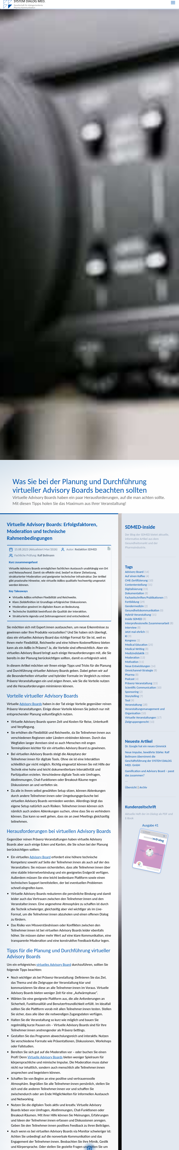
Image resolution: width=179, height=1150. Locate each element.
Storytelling (132, 696)
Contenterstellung (136, 585)
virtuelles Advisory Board (53, 965)
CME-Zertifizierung (136, 580)
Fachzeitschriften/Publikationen (144, 597)
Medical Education (136, 645)
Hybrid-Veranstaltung (138, 615)
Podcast (129, 679)
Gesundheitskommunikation (142, 610)
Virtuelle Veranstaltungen (140, 717)
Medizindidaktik (135, 653)
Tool (127, 700)
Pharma (129, 675)
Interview (131, 627)
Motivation (131, 662)
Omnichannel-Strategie (139, 670)
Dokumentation (134, 593)
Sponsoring (132, 692)
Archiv (143, 787)
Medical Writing (134, 649)
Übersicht (131, 787)
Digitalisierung (133, 589)
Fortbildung (132, 602)
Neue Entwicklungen (137, 666)
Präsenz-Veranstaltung (138, 683)
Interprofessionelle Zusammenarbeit (147, 623)
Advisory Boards (30, 704)
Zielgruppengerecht (137, 722)
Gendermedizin (134, 606)
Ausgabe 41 (150, 825)
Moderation (132, 657)
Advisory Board (40, 857)
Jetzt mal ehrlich (135, 632)
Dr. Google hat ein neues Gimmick (145, 746)
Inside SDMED (133, 619)
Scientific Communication (140, 687)
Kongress (130, 640)
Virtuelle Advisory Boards (45, 1057)
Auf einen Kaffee (135, 576)
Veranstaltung (133, 705)
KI (126, 636)
